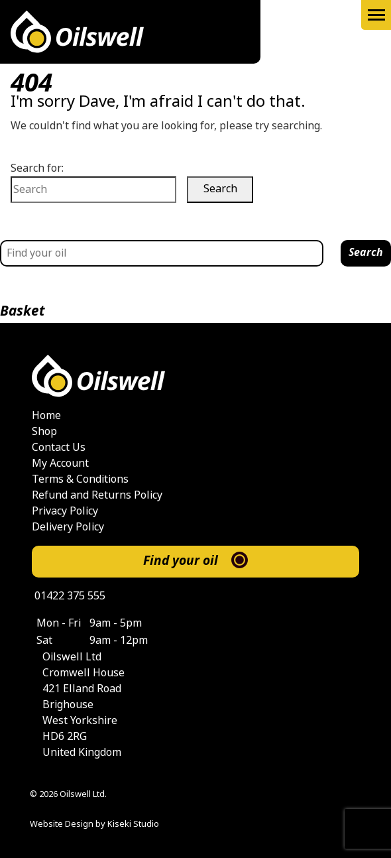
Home (46, 415)
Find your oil (180, 561)
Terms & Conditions (80, 479)
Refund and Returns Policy (97, 495)
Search (366, 252)
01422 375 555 (69, 595)
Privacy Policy (65, 511)
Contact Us (58, 447)
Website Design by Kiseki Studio (94, 824)
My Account (60, 463)
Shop (44, 431)
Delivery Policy (68, 526)
